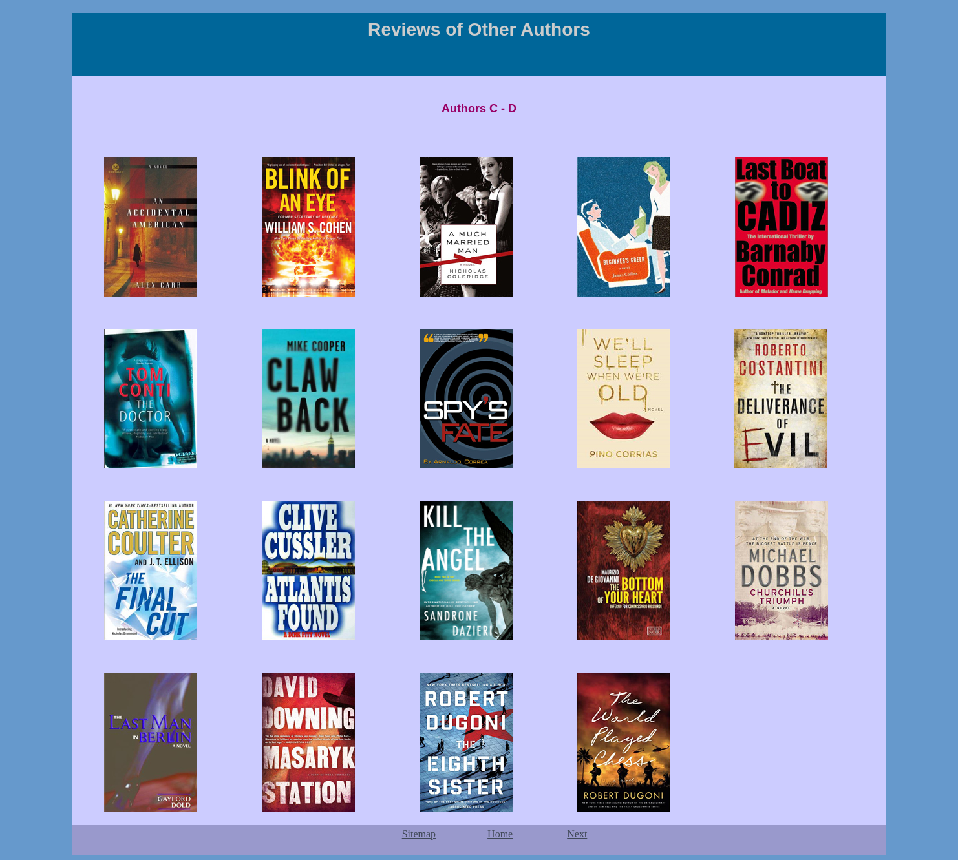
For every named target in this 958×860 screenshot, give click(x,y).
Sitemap (419, 833)
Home (500, 833)
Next (577, 833)
